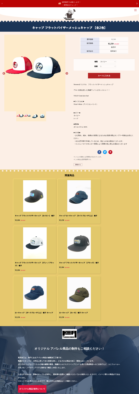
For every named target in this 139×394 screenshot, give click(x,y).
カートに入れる (103, 82)
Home (1, 375)
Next (66, 78)
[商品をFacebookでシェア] (98, 158)
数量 (95, 72)
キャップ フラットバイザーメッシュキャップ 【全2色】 (19, 375)
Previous (6, 78)
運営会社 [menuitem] (48, 385)
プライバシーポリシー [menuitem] (12, 385)
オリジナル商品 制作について (32, 361)
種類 (95, 68)
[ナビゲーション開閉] (136, 10)
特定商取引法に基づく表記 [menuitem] (32, 385)
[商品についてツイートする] (104, 158)
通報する (78, 171)
